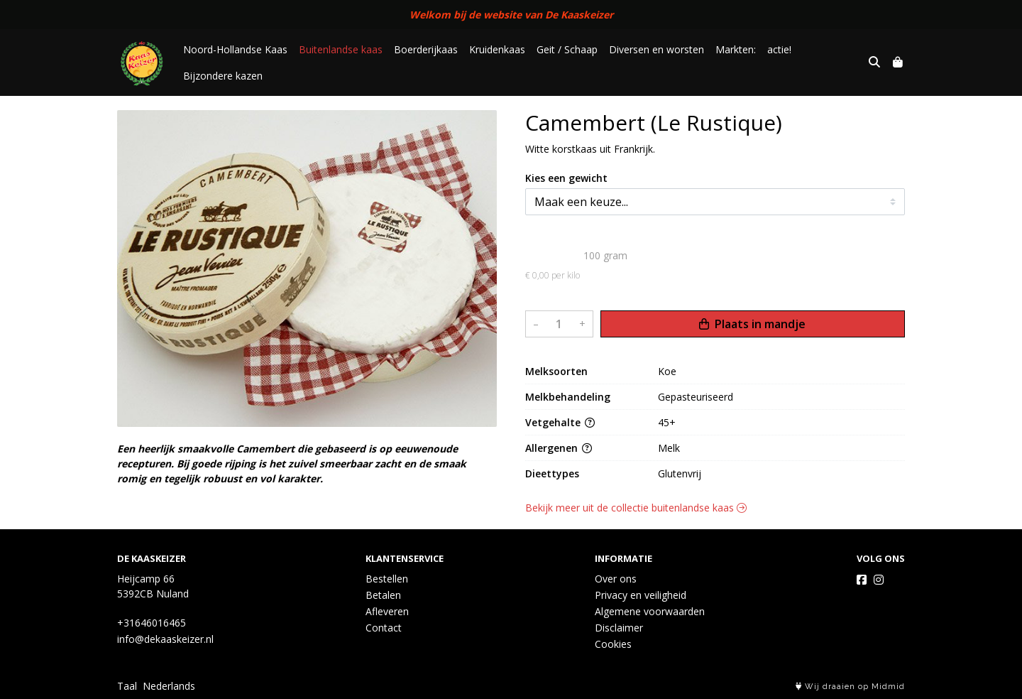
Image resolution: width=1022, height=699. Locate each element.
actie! (779, 49)
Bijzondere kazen (223, 75)
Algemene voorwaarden (650, 611)
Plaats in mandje (752, 324)
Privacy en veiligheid (640, 595)
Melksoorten (556, 371)
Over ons (616, 578)
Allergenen (558, 448)
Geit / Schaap (567, 49)
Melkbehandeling (567, 396)
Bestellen (387, 578)
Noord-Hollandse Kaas (235, 49)
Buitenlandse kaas (341, 49)
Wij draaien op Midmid (850, 686)
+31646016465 (151, 622)
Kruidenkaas (497, 49)
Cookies (613, 644)
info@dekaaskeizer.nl (165, 639)
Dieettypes (552, 473)
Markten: (735, 49)
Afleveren (387, 611)
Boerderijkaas (426, 49)
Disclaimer (619, 627)
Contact (384, 627)
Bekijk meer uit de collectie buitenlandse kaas (636, 507)
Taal (127, 686)
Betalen (383, 595)
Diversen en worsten (656, 49)
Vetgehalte (560, 422)
